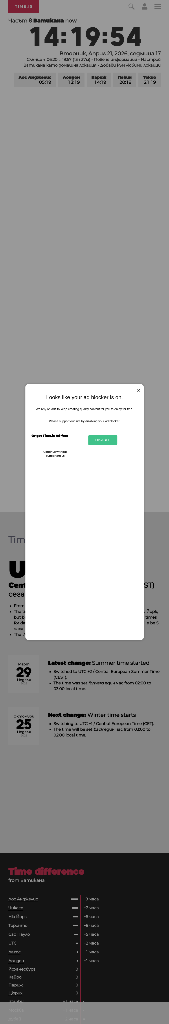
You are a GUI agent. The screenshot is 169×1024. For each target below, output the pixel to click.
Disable (102, 440)
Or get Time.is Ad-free (49, 436)
